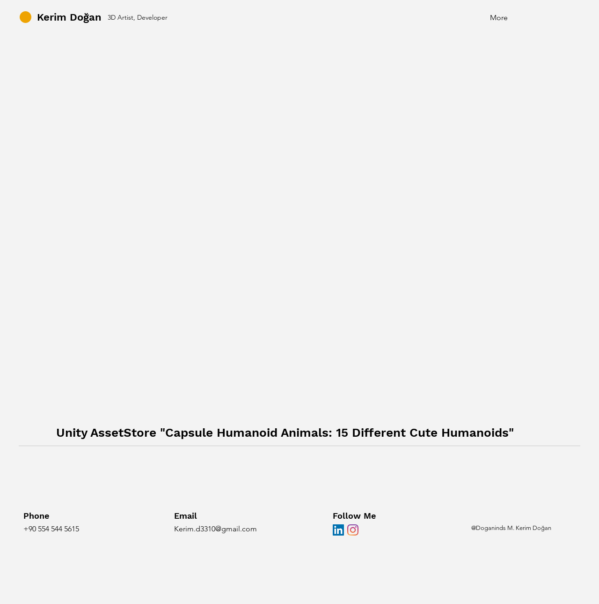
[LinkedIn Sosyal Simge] (338, 530)
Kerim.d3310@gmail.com (215, 528)
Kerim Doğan (69, 17)
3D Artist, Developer (138, 17)
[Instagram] (352, 530)
